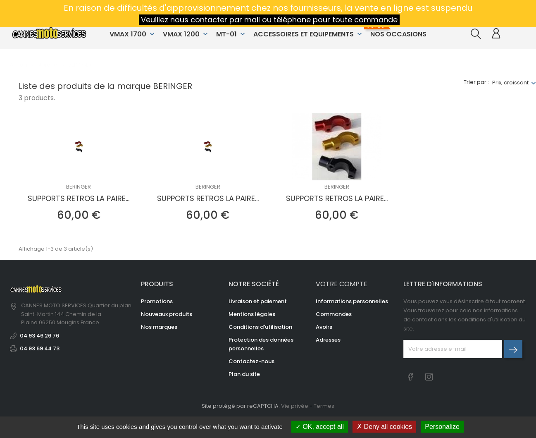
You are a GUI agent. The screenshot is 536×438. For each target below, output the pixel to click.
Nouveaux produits (166, 314)
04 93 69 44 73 (40, 348)
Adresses (328, 340)
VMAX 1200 (186, 34)
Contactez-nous (251, 361)
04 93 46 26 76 (39, 336)
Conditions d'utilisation (260, 327)
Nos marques (159, 327)
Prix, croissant (510, 82)
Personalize (442, 426)
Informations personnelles (352, 301)
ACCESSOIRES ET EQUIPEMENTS (308, 34)
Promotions (157, 301)
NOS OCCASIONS (397, 31)
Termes (324, 406)
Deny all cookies (384, 426)
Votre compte (341, 284)
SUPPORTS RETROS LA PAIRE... (78, 198)
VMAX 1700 (133, 34)
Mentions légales (252, 314)
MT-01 (231, 34)
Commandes (334, 314)
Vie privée (294, 406)
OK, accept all (319, 426)
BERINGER (78, 187)
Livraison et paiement (258, 301)
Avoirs (324, 327)
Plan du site (244, 374)
